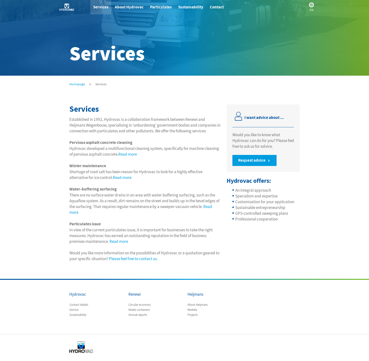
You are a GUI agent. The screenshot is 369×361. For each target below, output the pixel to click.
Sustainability (190, 7)
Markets (192, 310)
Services (100, 7)
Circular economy (139, 305)
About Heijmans (198, 305)
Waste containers (139, 310)
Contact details (78, 305)
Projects (193, 315)
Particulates (161, 7)
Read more (127, 154)
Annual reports (137, 315)
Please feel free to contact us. (133, 258)
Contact (217, 7)
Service (74, 310)
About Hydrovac (129, 7)
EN (314, 6)
